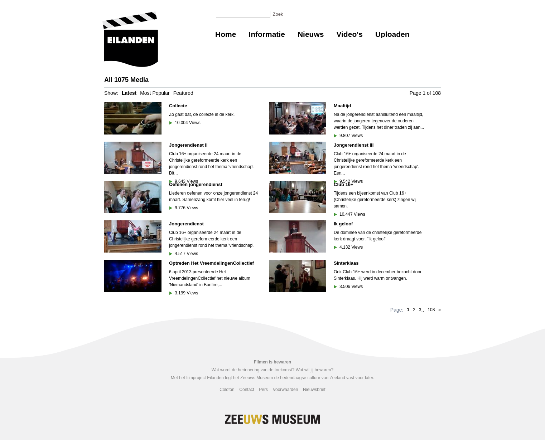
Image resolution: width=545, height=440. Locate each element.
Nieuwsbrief (314, 389)
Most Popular (154, 93)
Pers (263, 389)
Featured (183, 93)
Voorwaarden (285, 389)
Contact (246, 389)
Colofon (227, 389)
